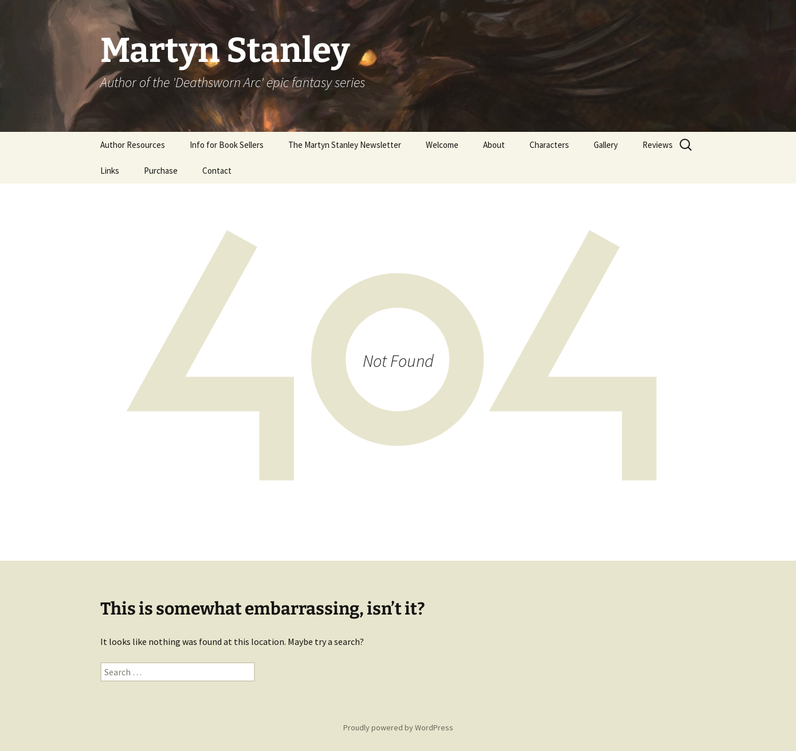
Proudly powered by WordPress (398, 727)
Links (109, 170)
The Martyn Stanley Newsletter (344, 144)
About (494, 144)
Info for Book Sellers (227, 144)
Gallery (606, 144)
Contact (217, 170)
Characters (549, 144)
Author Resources (132, 144)
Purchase (161, 170)
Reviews (657, 144)
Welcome (442, 144)
